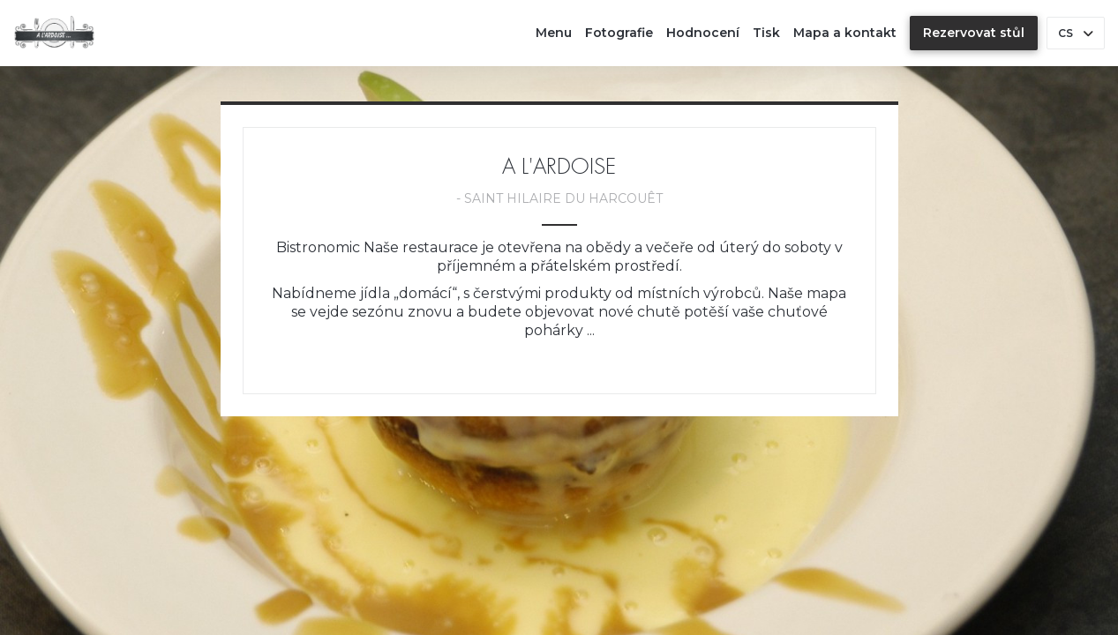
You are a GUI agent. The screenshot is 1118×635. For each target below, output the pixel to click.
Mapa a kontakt (845, 33)
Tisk (766, 33)
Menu (554, 33)
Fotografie (619, 33)
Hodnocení (702, 33)
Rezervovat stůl (973, 33)
